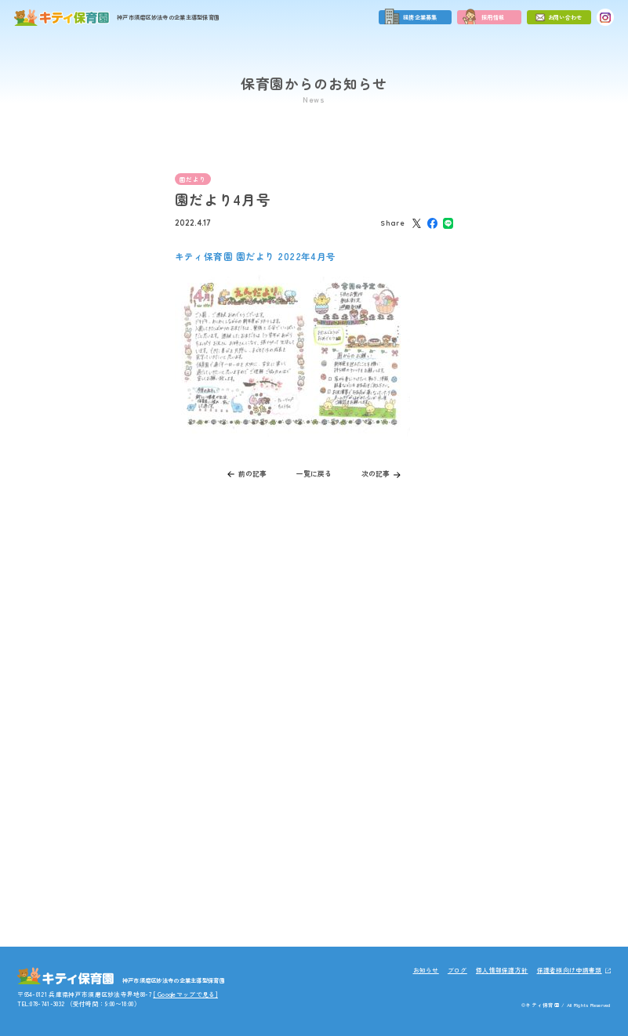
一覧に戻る (314, 474)
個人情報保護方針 (502, 970)
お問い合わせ (565, 17)
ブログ (457, 970)
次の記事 (375, 474)
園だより (192, 179)
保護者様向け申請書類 (569, 970)
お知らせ (426, 970)
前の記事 (252, 474)
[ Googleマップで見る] (185, 994)
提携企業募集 (420, 17)
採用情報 (492, 17)
